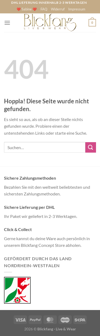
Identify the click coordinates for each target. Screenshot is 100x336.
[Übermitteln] (90, 147)
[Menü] (7, 22)
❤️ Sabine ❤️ (27, 9)
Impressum (76, 9)
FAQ (44, 9)
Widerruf (58, 9)
